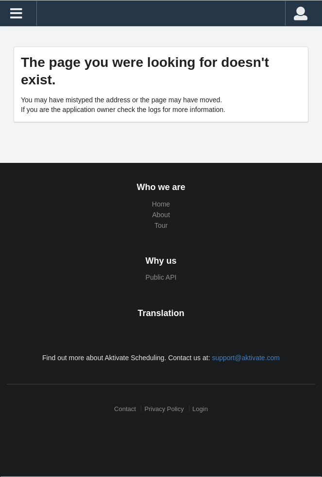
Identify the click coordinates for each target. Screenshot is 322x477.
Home (161, 204)
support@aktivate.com (246, 358)
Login (200, 409)
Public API (161, 277)
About (161, 215)
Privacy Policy (164, 409)
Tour (161, 225)
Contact (125, 409)
